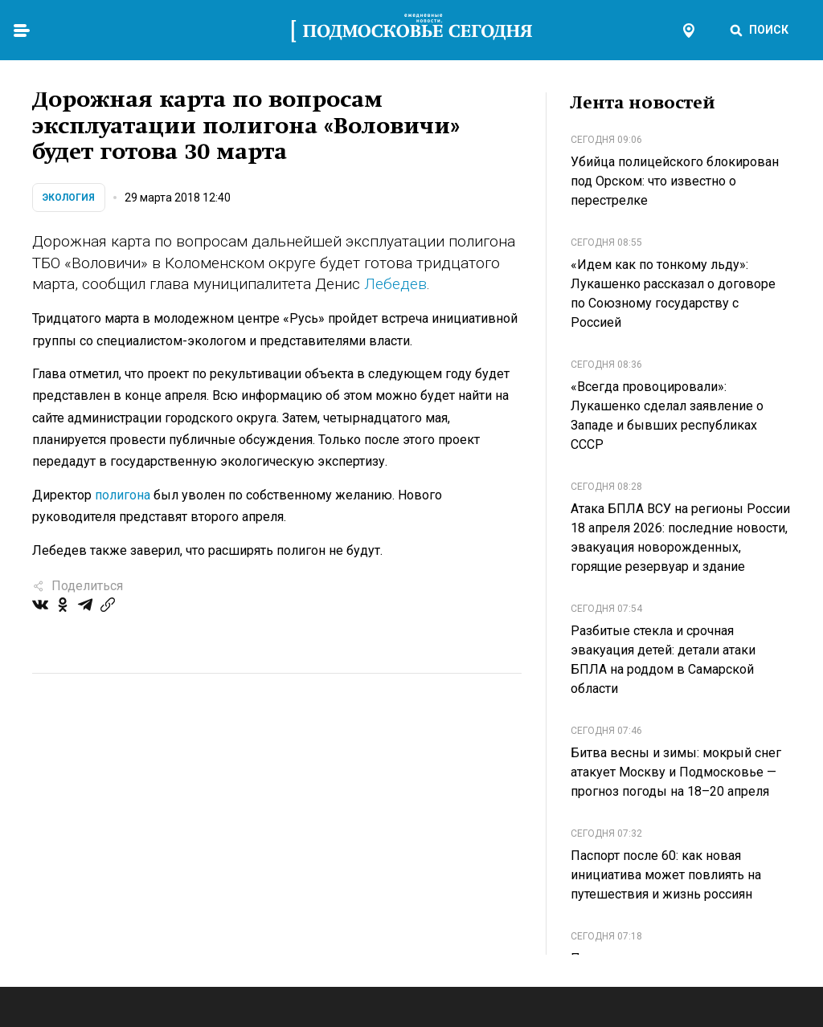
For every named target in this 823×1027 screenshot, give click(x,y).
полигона (122, 495)
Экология (69, 197)
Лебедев (395, 284)
